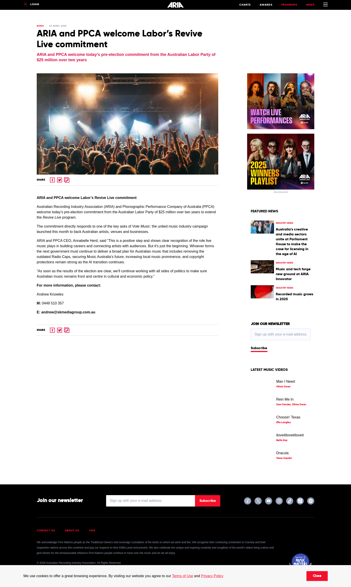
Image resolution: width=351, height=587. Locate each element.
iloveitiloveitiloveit (290, 435)
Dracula (282, 453)
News (310, 5)
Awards (266, 5)
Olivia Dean (283, 386)
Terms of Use (182, 576)
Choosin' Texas (288, 417)
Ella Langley (283, 422)
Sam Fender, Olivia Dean (291, 404)
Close (317, 576)
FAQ (92, 530)
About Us (72, 530)
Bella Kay (281, 440)
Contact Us (46, 530)
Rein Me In (284, 399)
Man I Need (285, 381)
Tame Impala (284, 458)
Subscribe (259, 348)
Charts (245, 5)
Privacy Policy (212, 576)
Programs (289, 5)
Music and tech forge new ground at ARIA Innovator (293, 274)
